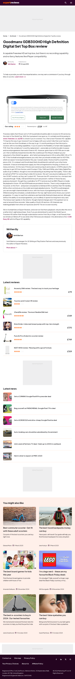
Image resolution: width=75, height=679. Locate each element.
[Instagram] (70, 659)
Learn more (19, 77)
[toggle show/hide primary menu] (71, 2)
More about (11, 248)
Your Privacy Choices (10, 664)
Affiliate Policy (37, 664)
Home (5, 36)
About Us (25, 664)
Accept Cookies (57, 117)
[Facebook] (56, 659)
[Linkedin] (61, 659)
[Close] (64, 101)
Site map (17, 658)
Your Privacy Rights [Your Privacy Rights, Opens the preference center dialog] (18, 117)
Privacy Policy (29, 658)
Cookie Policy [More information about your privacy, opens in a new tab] (19, 112)
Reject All (43, 117)
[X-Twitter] (65, 659)
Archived (13, 36)
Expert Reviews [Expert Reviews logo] (9, 3)
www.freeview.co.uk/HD (13, 139)
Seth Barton (12, 64)
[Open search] (65, 2)
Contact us (6, 658)
